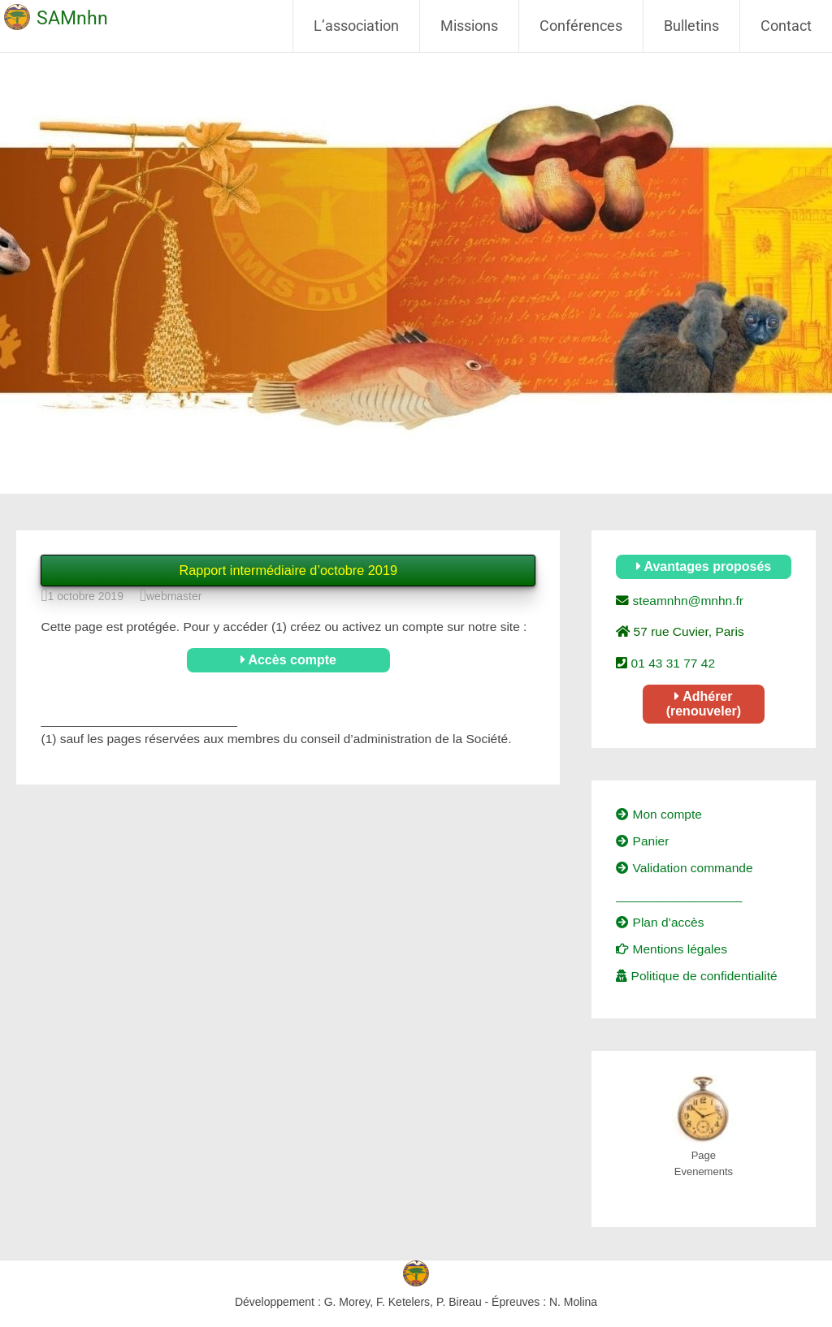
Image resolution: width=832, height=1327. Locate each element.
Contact (786, 25)
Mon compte (659, 814)
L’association (356, 25)
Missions (469, 25)
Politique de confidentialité (696, 976)
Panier (642, 841)
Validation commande (684, 868)
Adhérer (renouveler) (703, 703)
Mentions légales (671, 949)
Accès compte (288, 660)
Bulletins (691, 25)
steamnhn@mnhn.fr (686, 600)
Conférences (581, 25)
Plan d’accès (660, 922)
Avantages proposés (704, 566)
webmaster (174, 596)
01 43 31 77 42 (671, 663)
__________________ (679, 895)
